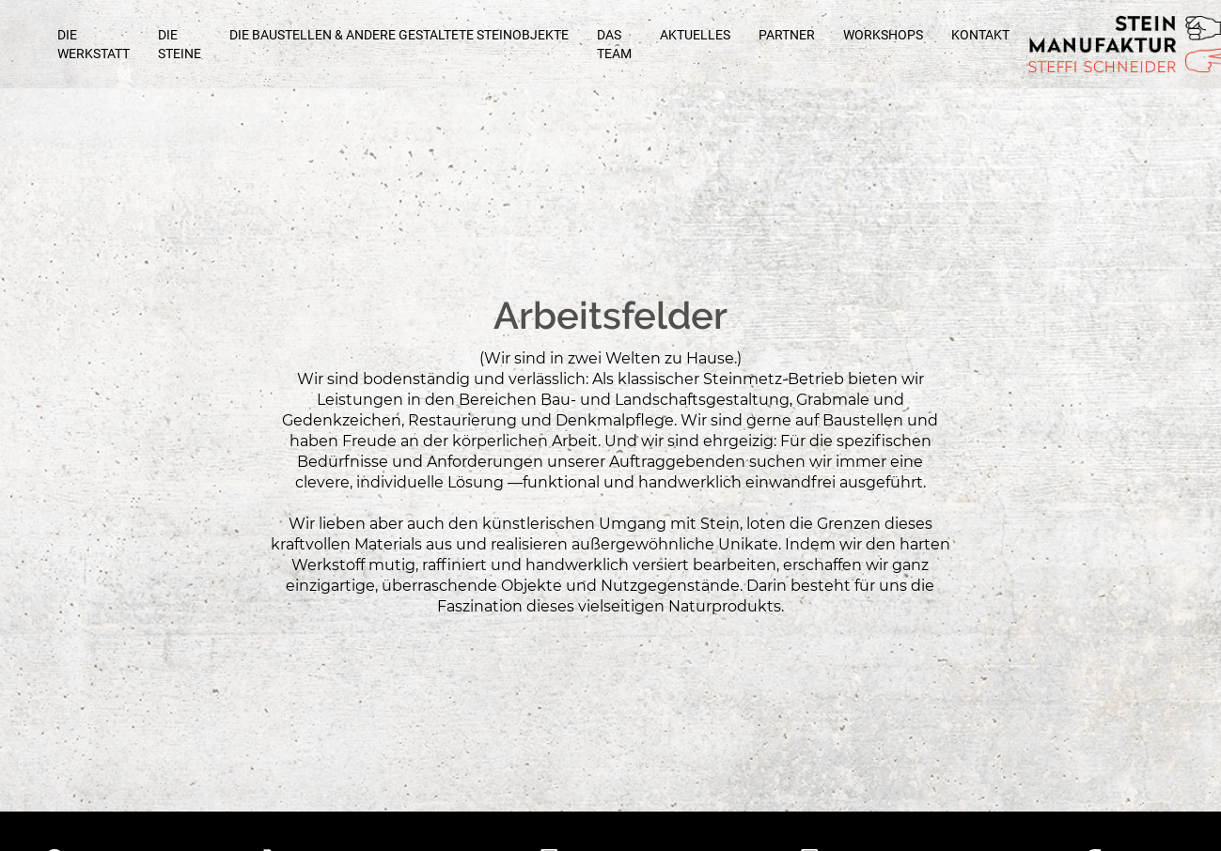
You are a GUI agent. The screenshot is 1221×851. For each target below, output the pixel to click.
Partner (787, 34)
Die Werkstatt (93, 44)
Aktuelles (695, 34)
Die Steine (179, 44)
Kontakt (980, 34)
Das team (614, 44)
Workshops (883, 34)
